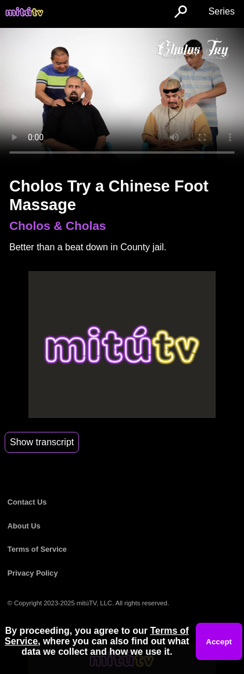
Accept (219, 641)
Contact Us (27, 502)
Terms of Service (37, 549)
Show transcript (42, 442)
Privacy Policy (33, 573)
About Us (24, 526)
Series (222, 11)
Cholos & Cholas (57, 225)
